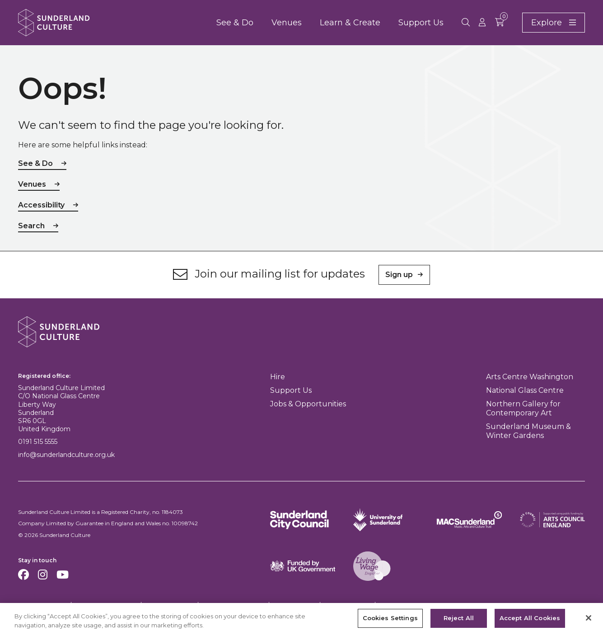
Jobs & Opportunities (308, 404)
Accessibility (41, 205)
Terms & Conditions (105, 604)
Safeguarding (347, 604)
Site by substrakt (563, 604)
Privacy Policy (168, 604)
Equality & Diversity (232, 604)
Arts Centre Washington (529, 376)
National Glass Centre (525, 390)
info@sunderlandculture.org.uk (66, 455)
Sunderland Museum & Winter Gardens (528, 431)
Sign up (399, 274)
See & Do (234, 23)
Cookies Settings (39, 605)
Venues (286, 23)
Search (31, 225)
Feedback (396, 604)
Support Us (421, 23)
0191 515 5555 (37, 442)
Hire (277, 376)
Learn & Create (350, 23)
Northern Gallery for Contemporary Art (523, 408)
